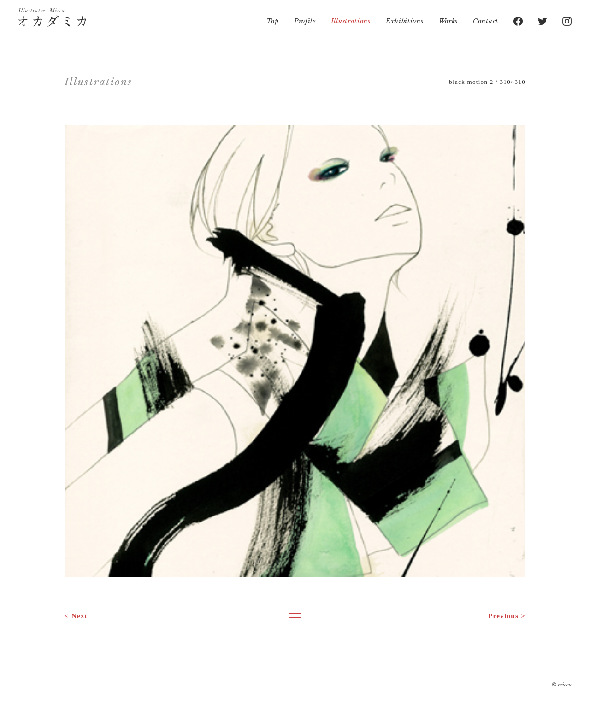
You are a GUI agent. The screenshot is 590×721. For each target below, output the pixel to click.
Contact (485, 21)
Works (448, 21)
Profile (305, 21)
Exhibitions (405, 21)
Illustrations (351, 21)
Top (272, 21)
